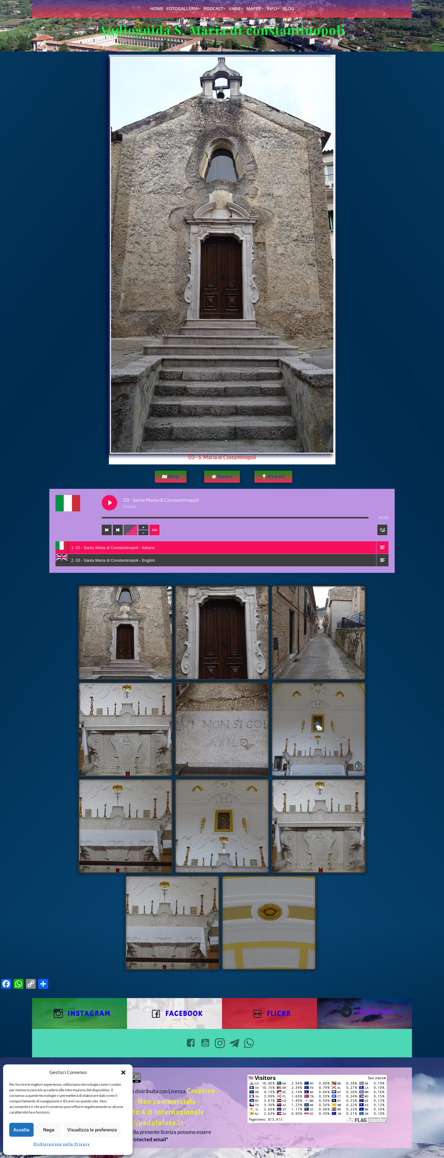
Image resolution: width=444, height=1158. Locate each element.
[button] (123, 1072)
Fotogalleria (183, 8)
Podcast (215, 8)
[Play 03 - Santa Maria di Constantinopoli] (109, 502)
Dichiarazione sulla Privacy (62, 1144)
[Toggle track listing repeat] (154, 530)
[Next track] (118, 530)
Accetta (21, 1130)
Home (156, 8)
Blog (288, 8)
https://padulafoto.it (148, 1122)
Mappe (255, 8)
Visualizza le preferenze (92, 1130)
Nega (48, 1130)
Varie (236, 8)
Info (273, 8)
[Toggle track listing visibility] (382, 530)
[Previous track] (107, 530)
